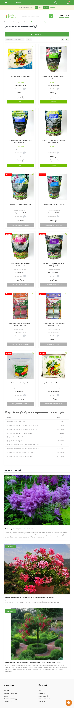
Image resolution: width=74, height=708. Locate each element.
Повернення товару (10, 699)
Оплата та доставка (10, 693)
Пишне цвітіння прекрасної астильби (19, 529)
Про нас (6, 690)
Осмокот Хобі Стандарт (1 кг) (20, 204)
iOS (36, 7)
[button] (43, 2)
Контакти (7, 696)
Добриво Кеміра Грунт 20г (53, 383)
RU (20, 2)
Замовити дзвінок (64, 17)
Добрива (25, 22)
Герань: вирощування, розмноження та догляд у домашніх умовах (29, 597)
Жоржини (41, 693)
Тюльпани (41, 701)
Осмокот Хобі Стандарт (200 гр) (53, 204)
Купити (20, 102)
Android (46, 7)
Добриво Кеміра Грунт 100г (20, 76)
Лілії (39, 690)
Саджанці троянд (44, 699)
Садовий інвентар (14, 22)
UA (17, 2)
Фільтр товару (37, 34)
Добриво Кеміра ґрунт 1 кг (20, 383)
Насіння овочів (43, 696)
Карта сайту (8, 701)
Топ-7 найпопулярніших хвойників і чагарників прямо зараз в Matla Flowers (33, 662)
